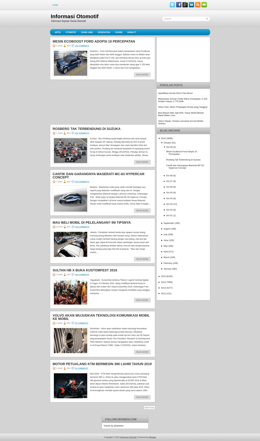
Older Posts (149, 408)
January (167, 269)
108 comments (82, 182)
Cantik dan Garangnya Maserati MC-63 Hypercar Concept (98, 175)
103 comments (82, 46)
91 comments (81, 368)
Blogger (152, 437)
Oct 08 (169, 175)
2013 (163, 288)
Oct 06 (169, 187)
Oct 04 (169, 198)
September (169, 223)
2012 (163, 293)
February (168, 263)
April (166, 251)
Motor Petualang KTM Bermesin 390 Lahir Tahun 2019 (102, 364)
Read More (142, 75)
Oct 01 (169, 215)
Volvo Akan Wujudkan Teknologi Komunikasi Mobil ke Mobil (101, 317)
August (167, 229)
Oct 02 (169, 209)
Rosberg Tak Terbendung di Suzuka (87, 128)
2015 (163, 276)
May (166, 246)
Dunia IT (131, 32)
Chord (118, 32)
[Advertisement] (75, 103)
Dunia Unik (87, 32)
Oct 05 (169, 192)
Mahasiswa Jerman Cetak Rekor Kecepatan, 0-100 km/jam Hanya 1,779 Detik (182, 100)
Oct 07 (169, 181)
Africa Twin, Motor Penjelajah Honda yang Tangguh (182, 107)
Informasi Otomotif (75, 16)
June (166, 240)
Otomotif (71, 32)
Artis (58, 32)
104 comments (82, 133)
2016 (163, 138)
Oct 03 (169, 204)
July (165, 234)
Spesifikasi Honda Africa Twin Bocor (175, 93)
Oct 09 (169, 147)
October (167, 142)
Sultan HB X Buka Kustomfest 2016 (85, 270)
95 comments (81, 323)
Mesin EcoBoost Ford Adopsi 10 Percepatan (94, 41)
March (167, 257)
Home (55, 5)
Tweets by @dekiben (114, 425)
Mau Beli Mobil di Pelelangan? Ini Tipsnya (92, 222)
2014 (163, 282)
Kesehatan (104, 32)
